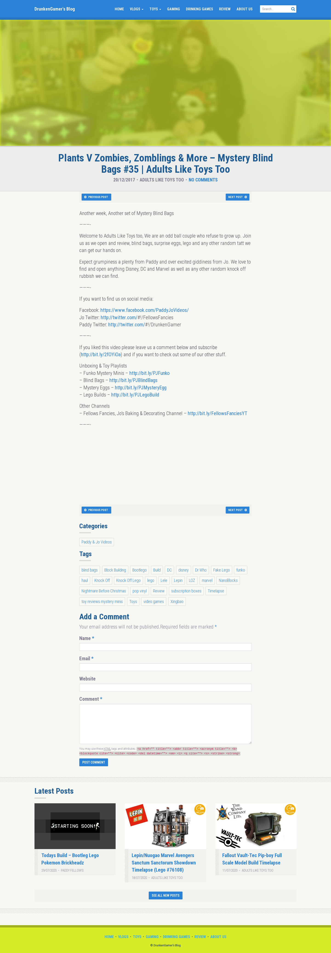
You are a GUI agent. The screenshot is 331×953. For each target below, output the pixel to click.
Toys (155, 9)
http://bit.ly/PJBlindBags (133, 380)
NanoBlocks (228, 580)
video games (153, 601)
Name (86, 638)
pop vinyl (140, 590)
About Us (245, 9)
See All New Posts (166, 895)
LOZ (192, 580)
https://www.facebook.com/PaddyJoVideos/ (144, 310)
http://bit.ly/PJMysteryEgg (140, 387)
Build (157, 570)
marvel (207, 580)
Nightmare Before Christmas (104, 590)
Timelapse (216, 590)
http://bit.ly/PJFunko (149, 373)
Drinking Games (199, 9)
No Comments (203, 180)
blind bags (90, 570)
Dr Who (201, 570)
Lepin (178, 580)
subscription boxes (186, 590)
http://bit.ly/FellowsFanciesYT (217, 413)
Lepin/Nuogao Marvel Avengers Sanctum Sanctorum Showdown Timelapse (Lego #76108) (164, 863)
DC (169, 570)
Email (86, 658)
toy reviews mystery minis (102, 601)
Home (119, 9)
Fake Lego (221, 570)
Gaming (173, 9)
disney (183, 570)
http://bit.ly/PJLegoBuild (135, 395)
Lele (164, 580)
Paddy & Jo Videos (97, 542)
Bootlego (139, 570)
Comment (90, 699)
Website (87, 679)
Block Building (115, 570)
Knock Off (102, 580)
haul (85, 580)
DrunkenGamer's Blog (54, 9)
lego (150, 580)
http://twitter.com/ (119, 317)
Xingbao (177, 601)
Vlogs (136, 9)
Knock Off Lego (128, 580)
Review (225, 9)
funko (240, 570)
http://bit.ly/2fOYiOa (101, 354)
